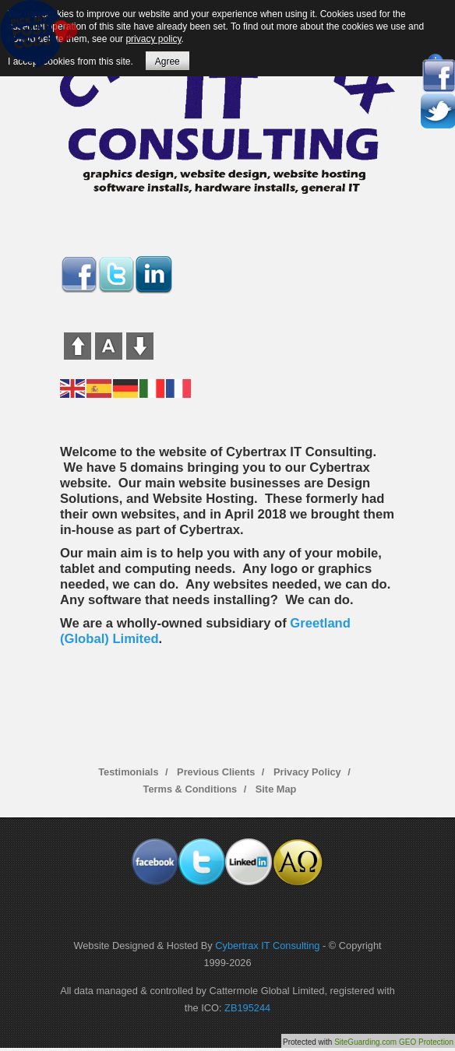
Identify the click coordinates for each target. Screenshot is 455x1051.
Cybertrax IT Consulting (267, 945)
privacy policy (153, 38)
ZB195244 (247, 1008)
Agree (167, 61)
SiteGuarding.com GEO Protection (393, 1042)
